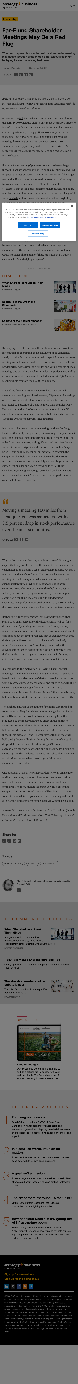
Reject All (28, 225)
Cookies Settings (38, 234)
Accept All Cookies (50, 225)
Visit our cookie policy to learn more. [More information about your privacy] (41, 217)
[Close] (72, 206)
